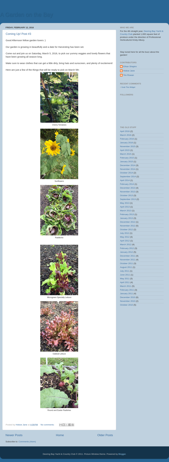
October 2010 (126, 305)
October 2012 (126, 229)
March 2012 (125, 244)
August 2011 (126, 267)
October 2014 (126, 173)
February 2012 (127, 248)
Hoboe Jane (129, 71)
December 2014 (127, 165)
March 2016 (125, 135)
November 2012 (127, 226)
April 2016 (125, 131)
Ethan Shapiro (130, 66)
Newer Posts (14, 435)
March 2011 (125, 286)
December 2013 (127, 188)
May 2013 (124, 203)
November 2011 (127, 259)
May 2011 (124, 278)
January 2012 (126, 252)
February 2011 (127, 290)
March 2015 (125, 154)
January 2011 (126, 293)
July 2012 (124, 233)
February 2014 (127, 184)
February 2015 (127, 158)
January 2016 (126, 142)
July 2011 (124, 271)
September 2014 (128, 176)
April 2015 (125, 150)
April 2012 (125, 241)
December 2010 (127, 297)
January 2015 (126, 161)
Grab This (125, 87)
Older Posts (105, 435)
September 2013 (128, 199)
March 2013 (125, 210)
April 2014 (125, 180)
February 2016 (127, 139)
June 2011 (125, 275)
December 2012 (127, 222)
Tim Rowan (128, 75)
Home (60, 435)
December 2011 (127, 256)
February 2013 (127, 214)
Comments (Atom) (27, 441)
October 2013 (126, 195)
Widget (132, 87)
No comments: (48, 425)
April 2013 (125, 207)
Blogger (122, 454)
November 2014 (127, 169)
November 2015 (127, 146)
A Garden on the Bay (26, 14)
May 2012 (124, 237)
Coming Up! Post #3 (18, 33)
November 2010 (127, 301)
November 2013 (127, 191)
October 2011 (126, 263)
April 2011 (125, 282)
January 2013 (126, 218)
